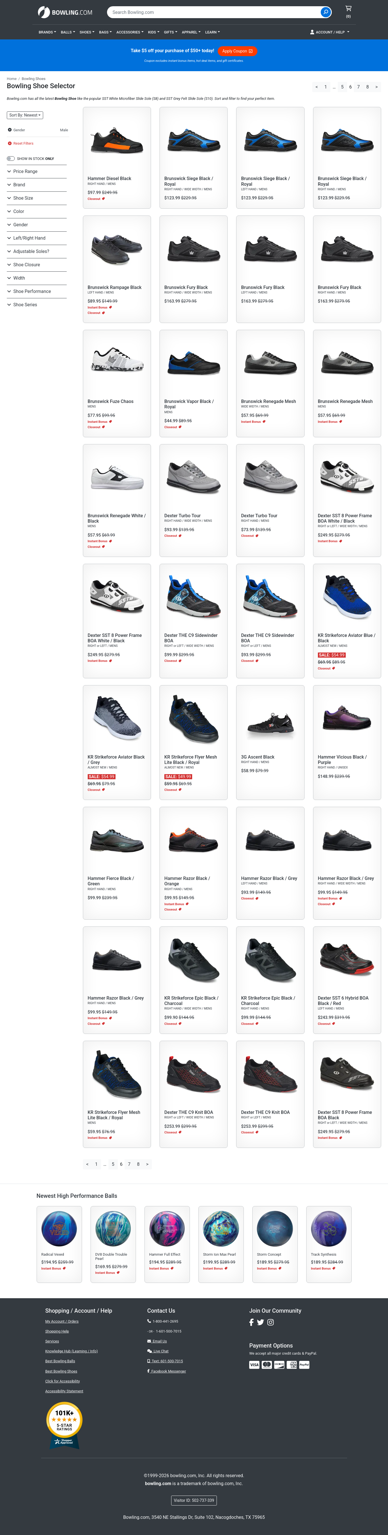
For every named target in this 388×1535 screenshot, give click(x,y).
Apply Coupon (238, 51)
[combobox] (214, 12)
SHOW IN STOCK (35, 159)
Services (52, 1341)
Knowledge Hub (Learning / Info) (71, 1351)
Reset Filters (20, 143)
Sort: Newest (23, 115)
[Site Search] (326, 12)
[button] (48, 32)
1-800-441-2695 (162, 1321)
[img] (304, 1364)
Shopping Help (57, 1331)
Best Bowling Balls (60, 1361)
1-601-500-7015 (168, 1331)
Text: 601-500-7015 (165, 1361)
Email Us (157, 1341)
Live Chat (158, 1351)
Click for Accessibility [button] (62, 1381)
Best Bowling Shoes (61, 1371)
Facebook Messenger (166, 1371)
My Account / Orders (62, 1321)
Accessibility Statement (64, 1391)
